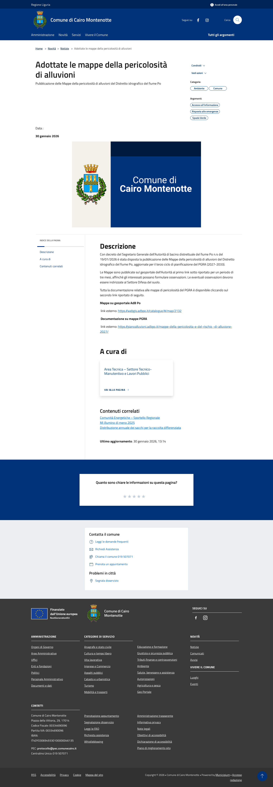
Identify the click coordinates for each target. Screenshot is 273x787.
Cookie (77, 775)
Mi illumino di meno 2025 (117, 422)
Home (39, 48)
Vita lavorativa (93, 660)
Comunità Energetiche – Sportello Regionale (130, 417)
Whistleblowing (93, 741)
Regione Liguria (40, 5)
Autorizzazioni (146, 679)
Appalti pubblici (93, 673)
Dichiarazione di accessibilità (154, 741)
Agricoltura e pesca (149, 685)
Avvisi (194, 660)
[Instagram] (205, 19)
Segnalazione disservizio (99, 722)
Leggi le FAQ (91, 729)
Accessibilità (48, 775)
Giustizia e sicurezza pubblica (155, 653)
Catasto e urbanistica (97, 679)
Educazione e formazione (152, 647)
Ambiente (143, 666)
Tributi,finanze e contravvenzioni (157, 659)
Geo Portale (144, 692)
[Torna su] (262, 776)
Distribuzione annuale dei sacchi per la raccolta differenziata (140, 427)
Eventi (194, 684)
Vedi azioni (199, 73)
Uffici (34, 660)
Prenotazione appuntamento (101, 716)
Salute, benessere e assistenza (155, 672)
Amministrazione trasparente (155, 716)
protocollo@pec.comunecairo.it (56, 748)
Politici (35, 673)
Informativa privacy (149, 722)
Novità (52, 48)
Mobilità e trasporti (95, 692)
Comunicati (197, 653)
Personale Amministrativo (47, 679)
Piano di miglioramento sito (154, 748)
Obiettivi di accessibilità (151, 735)
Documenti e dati (41, 685)
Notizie (64, 48)
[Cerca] (237, 20)
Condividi (198, 66)
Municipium (222, 775)
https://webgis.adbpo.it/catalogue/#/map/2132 (149, 310)
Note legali (143, 729)
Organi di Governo (42, 647)
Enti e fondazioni (41, 666)
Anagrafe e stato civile (97, 647)
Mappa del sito (94, 775)
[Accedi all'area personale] (224, 5)
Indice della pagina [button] (50, 240)
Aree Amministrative (44, 653)
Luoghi (194, 677)
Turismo (89, 685)
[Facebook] (196, 19)
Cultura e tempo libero (97, 653)
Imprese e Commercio (97, 666)
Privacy (64, 775)
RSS (33, 775)
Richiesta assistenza (96, 735)
